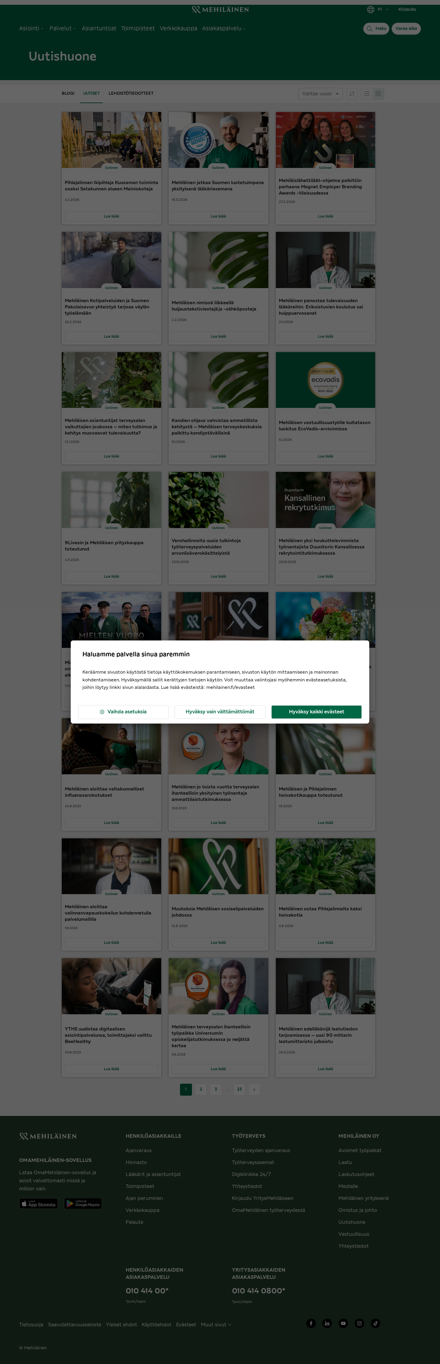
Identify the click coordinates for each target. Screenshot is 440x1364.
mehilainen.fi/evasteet (230, 687)
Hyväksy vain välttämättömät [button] (220, 711)
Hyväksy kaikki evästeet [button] (316, 711)
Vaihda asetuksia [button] (123, 712)
